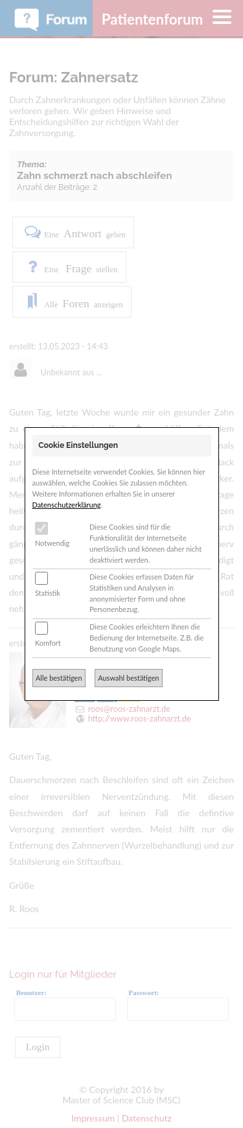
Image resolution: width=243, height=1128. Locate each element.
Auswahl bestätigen (128, 678)
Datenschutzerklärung (66, 504)
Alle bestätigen (59, 678)
